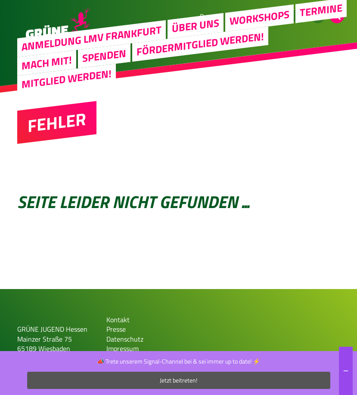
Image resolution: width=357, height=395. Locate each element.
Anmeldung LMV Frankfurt (91, 38)
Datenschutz (124, 339)
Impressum (122, 348)
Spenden (104, 55)
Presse (116, 329)
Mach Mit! (47, 62)
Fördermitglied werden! (200, 43)
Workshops (259, 17)
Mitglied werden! (67, 79)
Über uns (195, 26)
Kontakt (118, 319)
